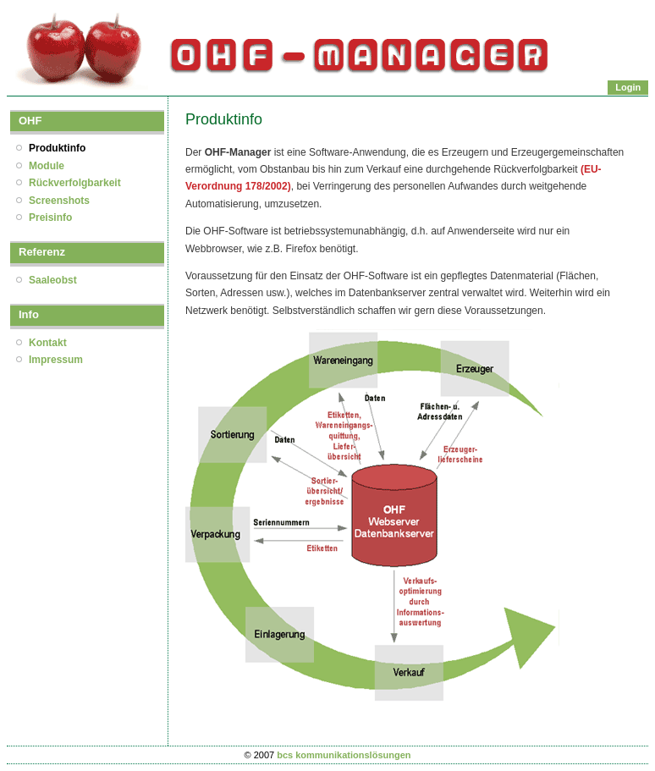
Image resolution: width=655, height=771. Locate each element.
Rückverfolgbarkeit (75, 183)
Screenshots (59, 201)
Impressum (56, 360)
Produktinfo (57, 148)
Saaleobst (53, 280)
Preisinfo (50, 217)
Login (628, 87)
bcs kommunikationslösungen (343, 755)
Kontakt (48, 343)
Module (46, 166)
